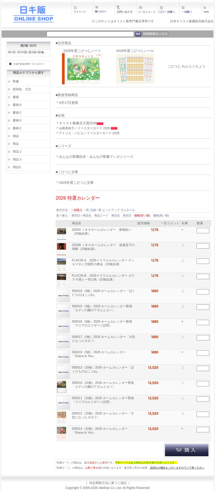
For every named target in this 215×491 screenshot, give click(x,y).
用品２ (17, 151)
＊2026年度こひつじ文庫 (75, 183)
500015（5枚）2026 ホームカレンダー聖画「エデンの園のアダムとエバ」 (102, 308)
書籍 (16, 97)
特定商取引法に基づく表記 (108, 483)
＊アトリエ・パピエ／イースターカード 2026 (87, 133)
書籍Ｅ (17, 128)
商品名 (116, 215)
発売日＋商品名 (81, 215)
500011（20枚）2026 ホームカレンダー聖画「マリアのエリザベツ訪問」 (103, 400)
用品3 (17, 167)
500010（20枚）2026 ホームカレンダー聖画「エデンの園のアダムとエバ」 (103, 384)
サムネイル (128, 210)
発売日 (127, 215)
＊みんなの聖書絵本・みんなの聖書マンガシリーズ (94, 157)
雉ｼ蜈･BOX (28, 45)
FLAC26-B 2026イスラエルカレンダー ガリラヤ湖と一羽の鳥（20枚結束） (103, 277)
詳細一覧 (96, 210)
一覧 (86, 210)
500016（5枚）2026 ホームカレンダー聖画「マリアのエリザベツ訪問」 (102, 323)
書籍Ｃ (17, 112)
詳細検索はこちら (155, 34)
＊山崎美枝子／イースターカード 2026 (83, 128)
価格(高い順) (161, 215)
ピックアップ (111, 210)
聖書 (16, 81)
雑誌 (16, 136)
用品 (16, 144)
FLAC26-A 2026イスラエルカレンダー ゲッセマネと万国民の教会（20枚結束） (103, 262)
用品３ (17, 159)
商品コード (101, 215)
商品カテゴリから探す (28, 72)
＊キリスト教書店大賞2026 (76, 123)
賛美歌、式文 (22, 89)
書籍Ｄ (17, 120)
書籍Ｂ (17, 105)
